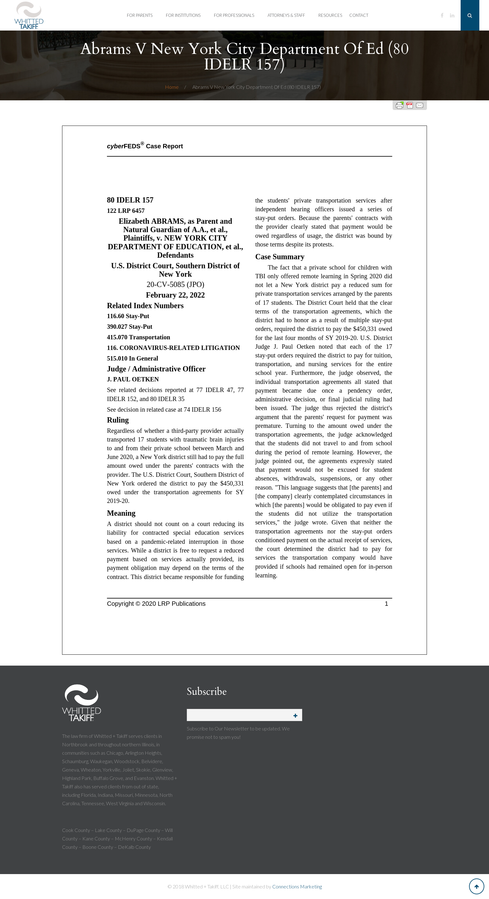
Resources (330, 15)
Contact (358, 15)
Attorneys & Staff (286, 15)
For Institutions (183, 15)
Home (172, 87)
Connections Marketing (297, 886)
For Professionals (234, 15)
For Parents (140, 15)
